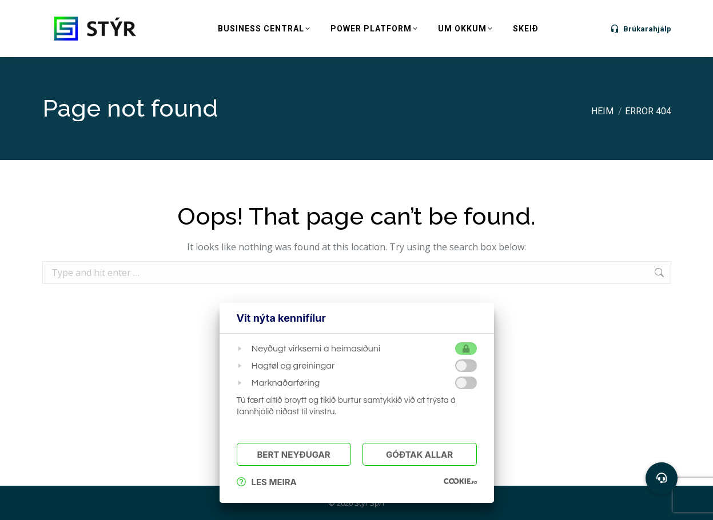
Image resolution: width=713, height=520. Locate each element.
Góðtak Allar (419, 454)
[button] (662, 478)
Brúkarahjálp (640, 28)
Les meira (267, 482)
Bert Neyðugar (293, 454)
